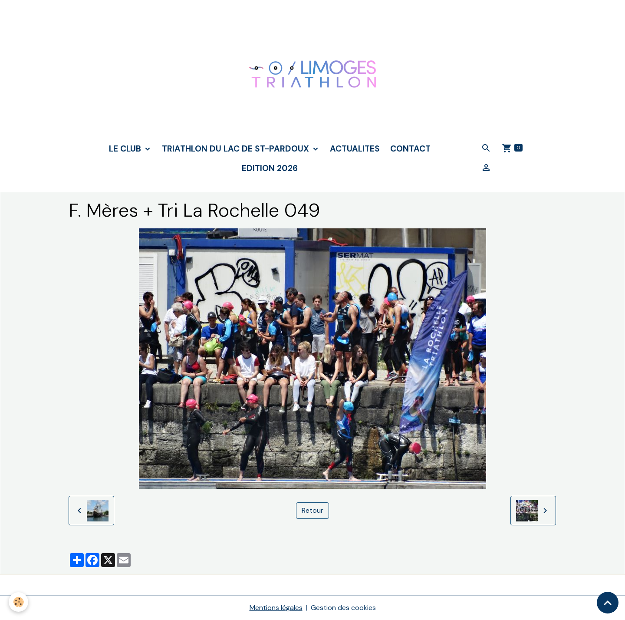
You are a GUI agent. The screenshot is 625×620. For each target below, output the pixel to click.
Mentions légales (276, 607)
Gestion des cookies (343, 607)
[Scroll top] (607, 602)
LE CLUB (126, 148)
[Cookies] (18, 602)
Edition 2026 (270, 168)
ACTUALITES (355, 148)
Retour (312, 510)
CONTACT (410, 148)
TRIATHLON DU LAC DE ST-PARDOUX (236, 148)
